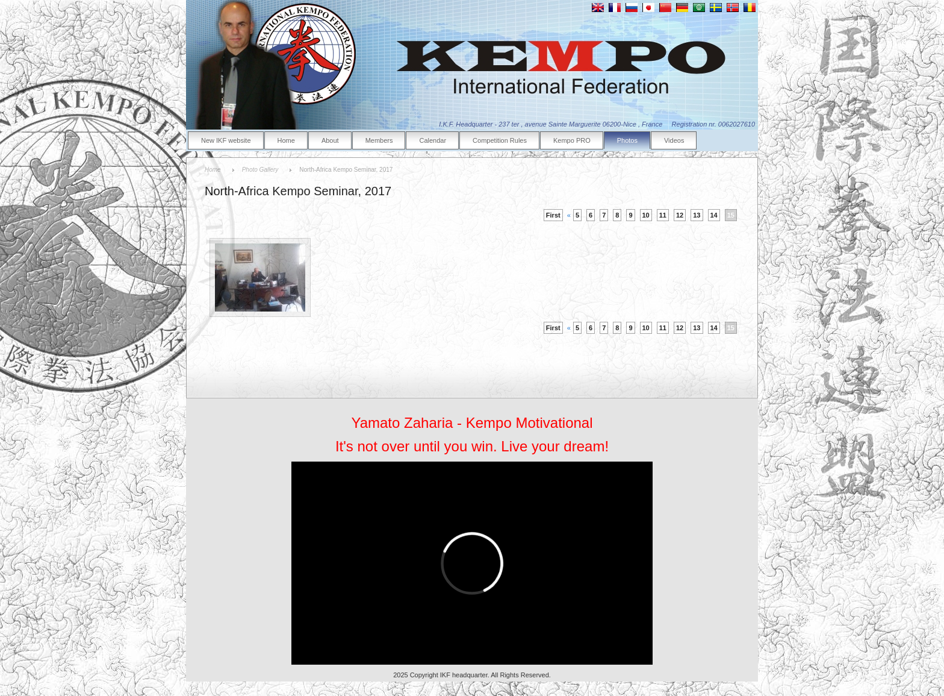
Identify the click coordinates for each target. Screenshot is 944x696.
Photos (627, 140)
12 (679, 215)
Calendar (432, 140)
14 (714, 215)
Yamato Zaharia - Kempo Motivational (471, 423)
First (553, 215)
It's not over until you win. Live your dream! (472, 446)
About (330, 140)
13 (696, 215)
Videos (674, 140)
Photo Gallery (260, 169)
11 (662, 215)
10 (646, 215)
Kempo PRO (572, 140)
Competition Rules (500, 140)
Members (379, 140)
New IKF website (226, 140)
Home (286, 140)
